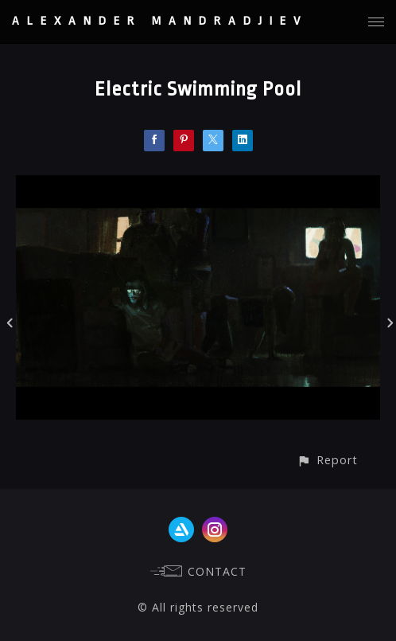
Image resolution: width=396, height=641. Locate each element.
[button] (327, 460)
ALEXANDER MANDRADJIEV (160, 21)
